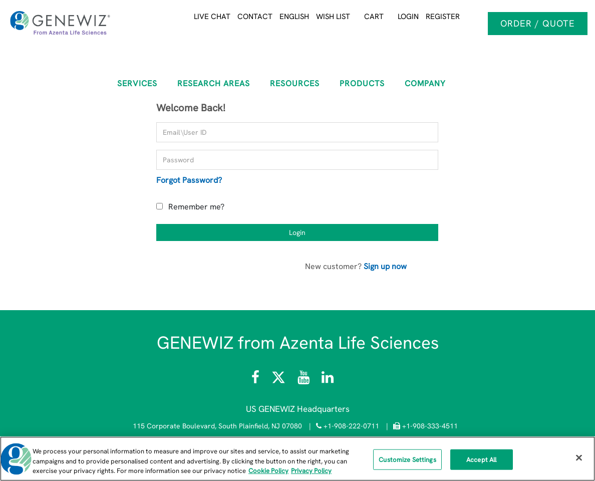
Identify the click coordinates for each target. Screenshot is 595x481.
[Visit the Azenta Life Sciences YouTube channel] (304, 379)
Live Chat (212, 17)
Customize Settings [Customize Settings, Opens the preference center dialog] (407, 459)
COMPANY (425, 83)
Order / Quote (537, 23)
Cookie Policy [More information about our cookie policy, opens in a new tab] (268, 470)
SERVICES (137, 83)
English (294, 17)
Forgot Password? (189, 180)
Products (362, 83)
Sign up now (385, 266)
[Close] (579, 457)
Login (408, 17)
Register (443, 17)
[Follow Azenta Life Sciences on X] (279, 379)
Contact (254, 17)
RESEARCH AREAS (213, 83)
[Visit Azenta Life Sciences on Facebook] (256, 379)
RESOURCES (295, 83)
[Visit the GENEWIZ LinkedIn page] (328, 379)
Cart (374, 17)
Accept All (481, 459)
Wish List (333, 17)
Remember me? (196, 206)
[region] (297, 458)
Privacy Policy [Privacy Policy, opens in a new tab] (311, 470)
